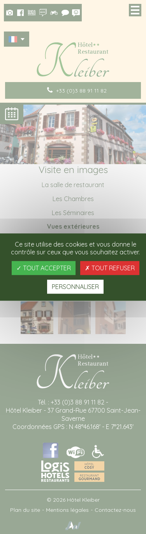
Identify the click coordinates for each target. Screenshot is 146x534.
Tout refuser (110, 268)
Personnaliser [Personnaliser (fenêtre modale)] (75, 287)
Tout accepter (43, 268)
